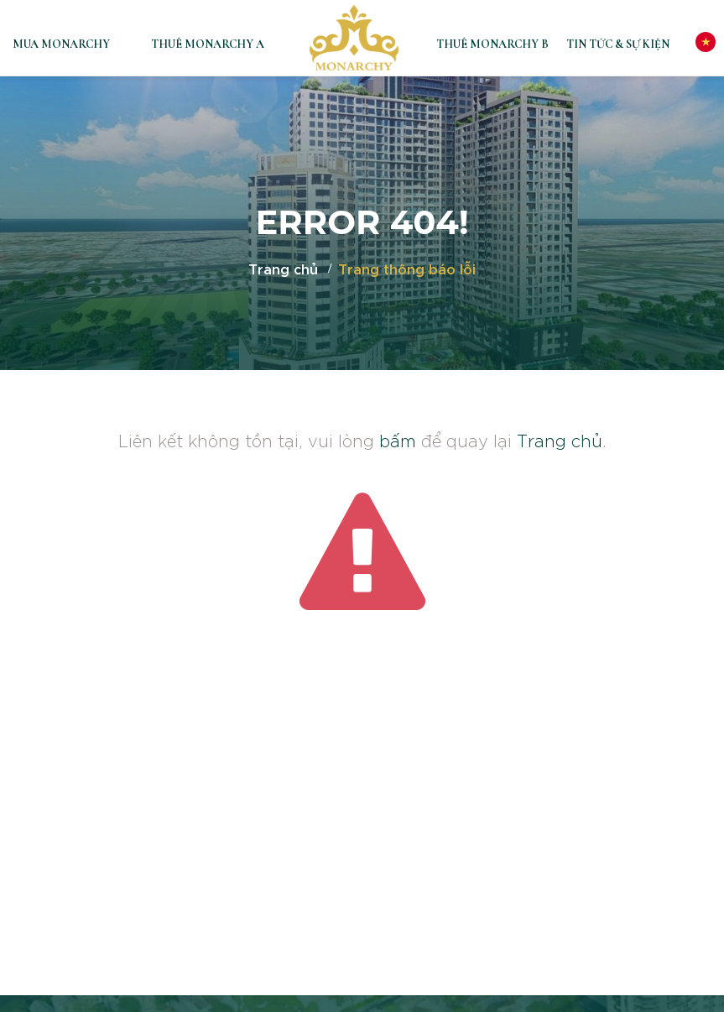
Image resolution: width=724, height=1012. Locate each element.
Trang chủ (283, 268)
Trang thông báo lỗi (407, 268)
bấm (397, 440)
